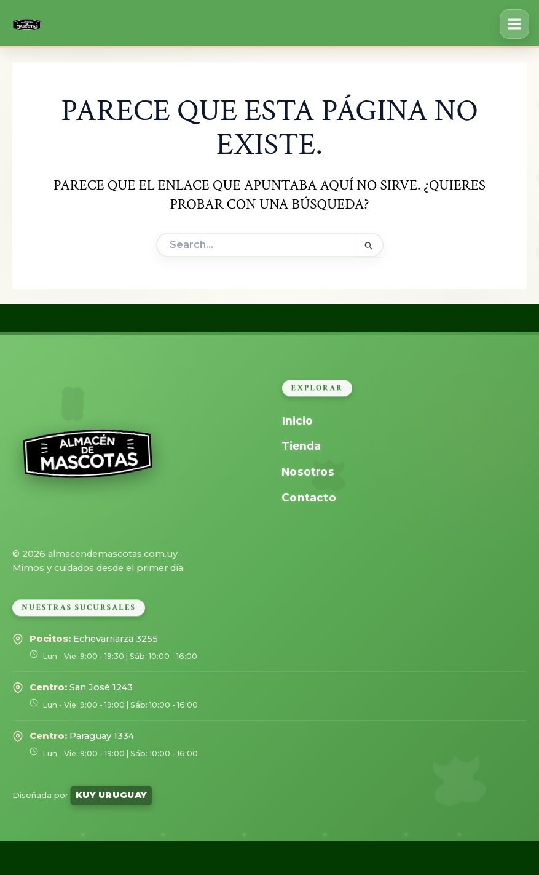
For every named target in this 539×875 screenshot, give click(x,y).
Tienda (301, 445)
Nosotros (307, 471)
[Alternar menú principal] (514, 24)
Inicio (296, 420)
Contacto (308, 497)
